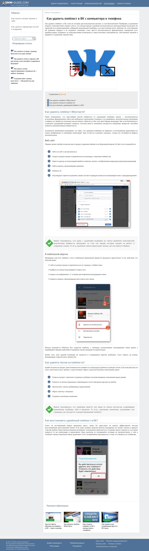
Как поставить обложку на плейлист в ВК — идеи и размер (53, 526)
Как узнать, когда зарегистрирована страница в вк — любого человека (24, 71)
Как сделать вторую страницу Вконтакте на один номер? (24, 52)
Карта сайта (100, 541)
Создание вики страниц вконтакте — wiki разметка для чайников (22, 80)
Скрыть (62, 94)
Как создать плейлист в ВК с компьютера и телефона (89, 527)
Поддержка (109, 3)
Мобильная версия (93, 3)
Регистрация (76, 3)
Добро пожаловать (60, 3)
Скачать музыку (124, 3)
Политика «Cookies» (115, 544)
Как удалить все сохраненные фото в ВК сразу (109, 526)
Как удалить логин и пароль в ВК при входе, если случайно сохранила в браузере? (25, 61)
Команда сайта (101, 544)
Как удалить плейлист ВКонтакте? (61, 100)
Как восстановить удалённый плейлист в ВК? (65, 105)
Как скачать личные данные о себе (24, 19)
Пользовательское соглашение (106, 546)
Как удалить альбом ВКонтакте (71, 525)
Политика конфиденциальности (116, 541)
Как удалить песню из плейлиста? (61, 103)
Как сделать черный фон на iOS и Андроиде (25, 27)
